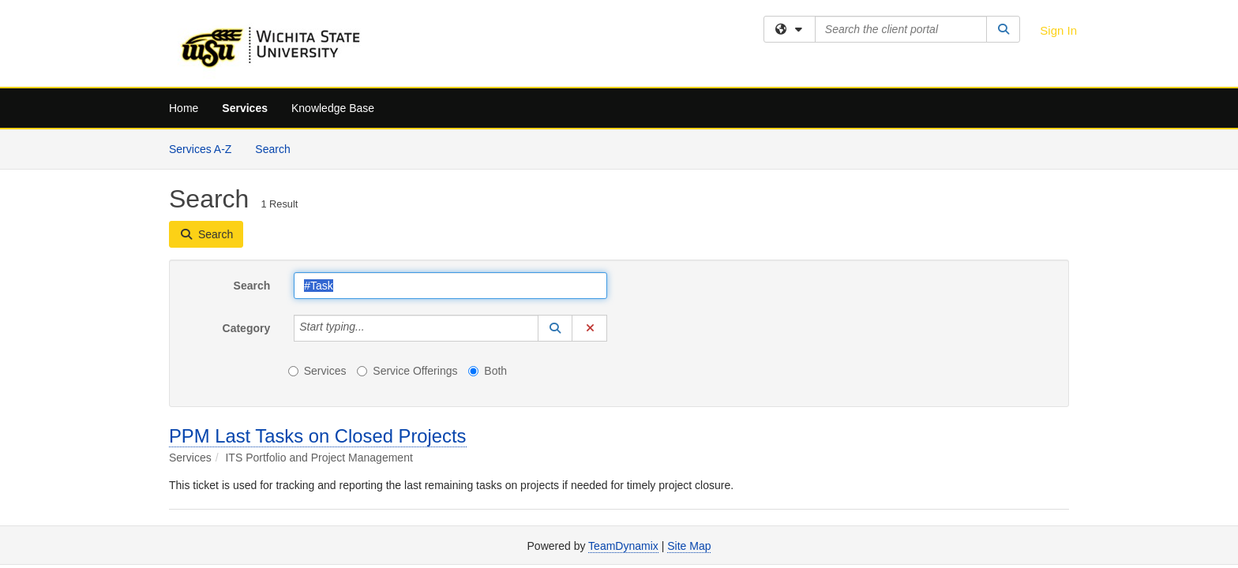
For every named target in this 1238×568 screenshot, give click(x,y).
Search (278, 147)
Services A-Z (200, 149)
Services (245, 108)
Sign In (1058, 30)
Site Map (689, 546)
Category (247, 328)
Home (183, 108)
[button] (555, 328)
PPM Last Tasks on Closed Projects (318, 436)
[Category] (373, 328)
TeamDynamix (623, 546)
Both (487, 370)
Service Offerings (407, 370)
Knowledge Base (332, 108)
